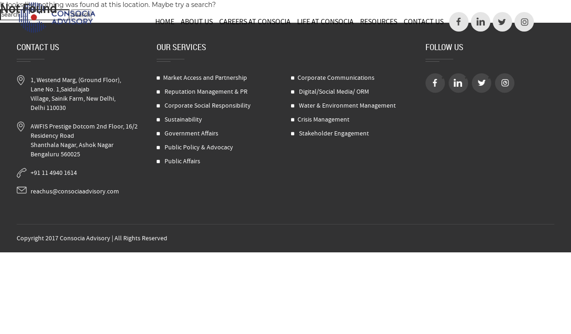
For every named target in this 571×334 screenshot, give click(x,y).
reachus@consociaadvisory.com (75, 191)
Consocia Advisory (85, 238)
